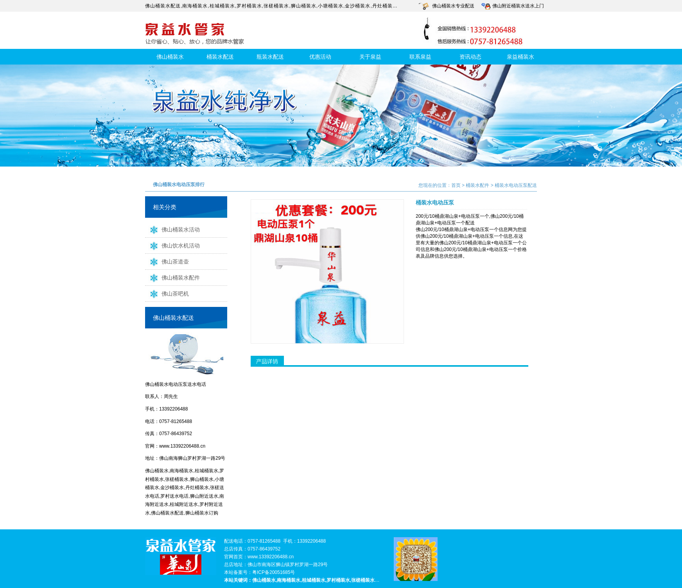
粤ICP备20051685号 (273, 572)
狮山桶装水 (303, 6)
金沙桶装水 (357, 6)
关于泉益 (370, 57)
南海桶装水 (195, 6)
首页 (456, 185)
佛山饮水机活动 (172, 245)
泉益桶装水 (520, 57)
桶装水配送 (220, 57)
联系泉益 (420, 57)
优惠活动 (320, 57)
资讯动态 (470, 57)
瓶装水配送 (270, 57)
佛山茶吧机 (167, 293)
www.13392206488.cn (182, 446)
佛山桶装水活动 (172, 229)
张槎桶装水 (276, 6)
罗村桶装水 (249, 6)
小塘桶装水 (330, 6)
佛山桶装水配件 (172, 277)
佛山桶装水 (170, 57)
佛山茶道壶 (167, 261)
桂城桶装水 (222, 6)
